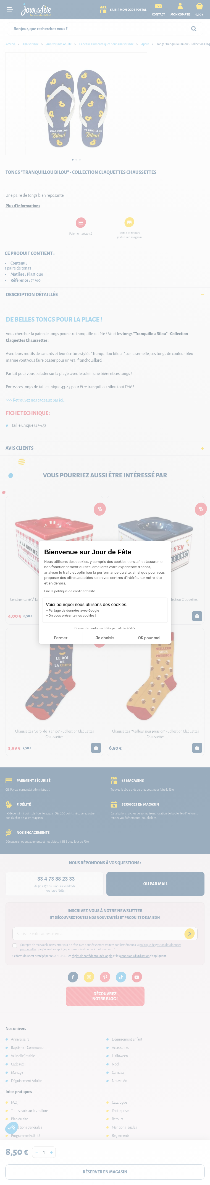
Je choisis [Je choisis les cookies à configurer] (105, 638)
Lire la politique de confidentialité (69, 591)
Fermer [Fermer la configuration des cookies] (60, 638)
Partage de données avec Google (74, 610)
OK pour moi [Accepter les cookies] (149, 638)
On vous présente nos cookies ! (72, 615)
